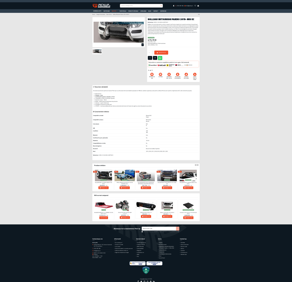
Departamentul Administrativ (165, 254)
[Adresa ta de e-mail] (159, 229)
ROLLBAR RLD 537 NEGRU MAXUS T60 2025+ (188, 183)
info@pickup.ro (97, 250)
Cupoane (183, 250)
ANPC (138, 254)
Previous (196, 165)
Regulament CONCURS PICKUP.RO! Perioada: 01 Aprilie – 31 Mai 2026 (166, 247)
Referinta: (150, 22)
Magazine (139, 250)
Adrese (182, 248)
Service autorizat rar (141, 242)
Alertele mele (184, 254)
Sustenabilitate (140, 248)
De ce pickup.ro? (118, 242)
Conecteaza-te (184, 252)
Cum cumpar (117, 246)
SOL (138, 256)
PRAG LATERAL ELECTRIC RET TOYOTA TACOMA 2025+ (125, 183)
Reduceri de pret (162, 250)
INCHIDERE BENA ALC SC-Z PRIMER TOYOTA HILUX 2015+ (103, 213)
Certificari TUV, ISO (141, 244)
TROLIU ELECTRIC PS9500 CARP (125, 212)
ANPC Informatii (140, 246)
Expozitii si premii (162, 244)
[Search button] (161, 6)
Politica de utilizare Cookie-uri (121, 250)
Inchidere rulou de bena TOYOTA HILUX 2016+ (188, 213)
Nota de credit (184, 246)
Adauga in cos (161, 52)
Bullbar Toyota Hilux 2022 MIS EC (167, 212)
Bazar (160, 256)
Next (198, 165)
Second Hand (162, 258)
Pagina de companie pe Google (122, 252)
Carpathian (125, 213)
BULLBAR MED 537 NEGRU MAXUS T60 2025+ (103, 183)
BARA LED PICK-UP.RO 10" (146, 212)
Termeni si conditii (119, 244)
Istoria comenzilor (185, 244)
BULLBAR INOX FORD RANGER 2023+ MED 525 (167, 183)
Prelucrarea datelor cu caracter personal (124, 248)
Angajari (160, 242)
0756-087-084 (97, 248)
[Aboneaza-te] (177, 229)
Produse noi (161, 252)
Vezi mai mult (103, 218)
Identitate (183, 242)
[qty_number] (150, 53)
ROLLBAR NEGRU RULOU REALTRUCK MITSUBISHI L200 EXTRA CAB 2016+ (146, 183)
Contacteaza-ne (140, 252)
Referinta (95, 155)
